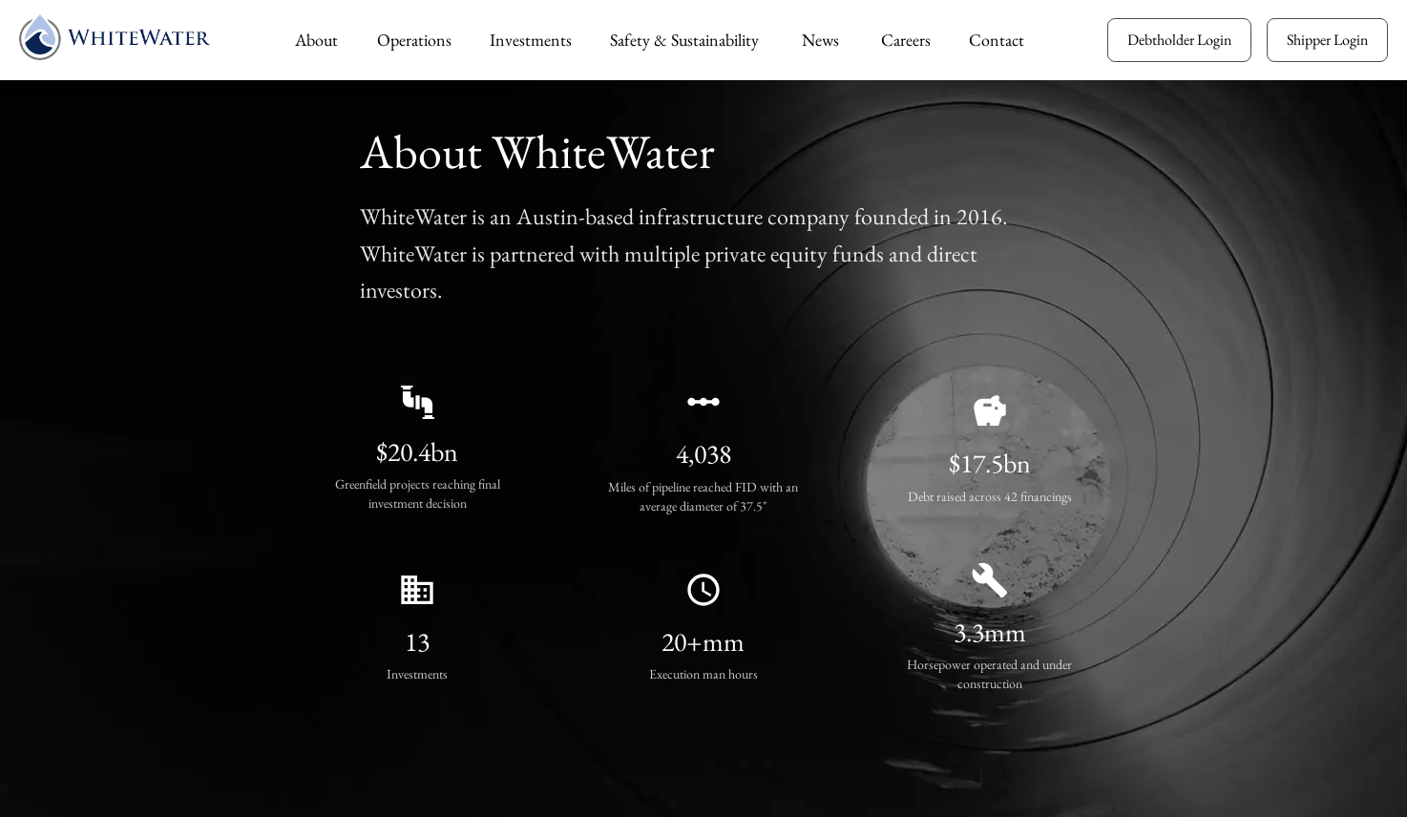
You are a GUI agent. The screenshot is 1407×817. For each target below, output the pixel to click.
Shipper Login (1327, 40)
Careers (906, 40)
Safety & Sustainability (684, 40)
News (820, 40)
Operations (414, 40)
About (316, 40)
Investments (531, 40)
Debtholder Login (1179, 40)
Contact (996, 40)
